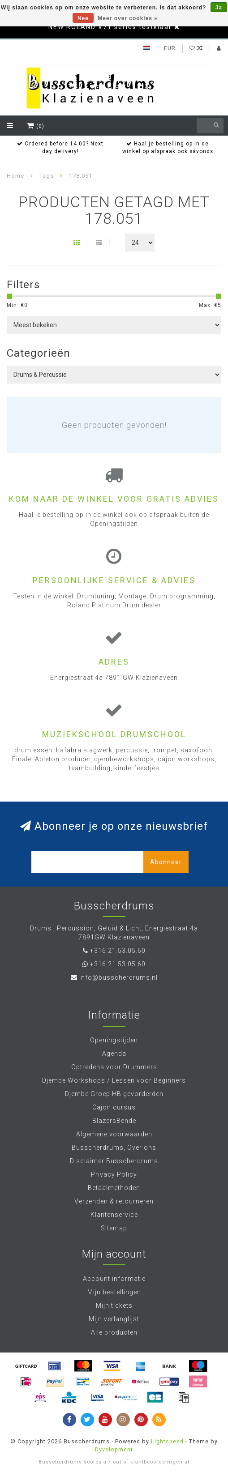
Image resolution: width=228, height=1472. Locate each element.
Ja (218, 7)
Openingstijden (114, 1040)
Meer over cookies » (128, 18)
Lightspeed (167, 1441)
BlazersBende (114, 1120)
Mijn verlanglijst (114, 1319)
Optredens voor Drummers (114, 1067)
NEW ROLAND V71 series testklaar (110, 26)
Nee (83, 18)
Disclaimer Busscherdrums (114, 1161)
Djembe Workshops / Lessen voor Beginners (114, 1080)
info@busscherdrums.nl (118, 977)
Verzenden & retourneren (114, 1201)
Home (15, 175)
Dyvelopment (114, 1449)
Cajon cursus (114, 1107)
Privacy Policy (114, 1174)
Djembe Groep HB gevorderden (114, 1093)
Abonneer (166, 862)
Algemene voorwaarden (114, 1134)
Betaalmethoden (114, 1187)
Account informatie (114, 1278)
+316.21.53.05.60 (118, 950)
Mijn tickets (114, 1305)
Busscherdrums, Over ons (114, 1147)
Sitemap (114, 1228)
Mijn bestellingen (114, 1292)
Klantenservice (114, 1214)
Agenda (114, 1053)
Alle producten (114, 1332)
